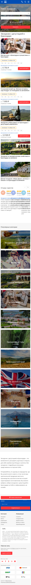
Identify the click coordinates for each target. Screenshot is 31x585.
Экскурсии (15, 6)
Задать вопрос (6, 553)
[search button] (25, 2)
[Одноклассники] (8, 561)
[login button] (28, 2)
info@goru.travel (14, 548)
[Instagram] (11, 561)
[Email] (15, 504)
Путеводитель (4, 522)
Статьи (2, 524)
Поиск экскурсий (15, 497)
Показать (15, 27)
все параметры (15, 22)
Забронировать (24, 68)
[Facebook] (5, 561)
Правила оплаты (20, 520)
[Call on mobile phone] (22, 2)
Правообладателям (20, 524)
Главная (2, 6)
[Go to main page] (5, 2)
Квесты (2, 518)
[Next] (27, 187)
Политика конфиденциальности (8, 582)
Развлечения (4, 520)
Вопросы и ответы (20, 522)
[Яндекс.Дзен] (14, 561)
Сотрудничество (19, 518)
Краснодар (8, 6)
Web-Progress (9, 580)
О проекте (18, 516)
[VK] (2, 561)
